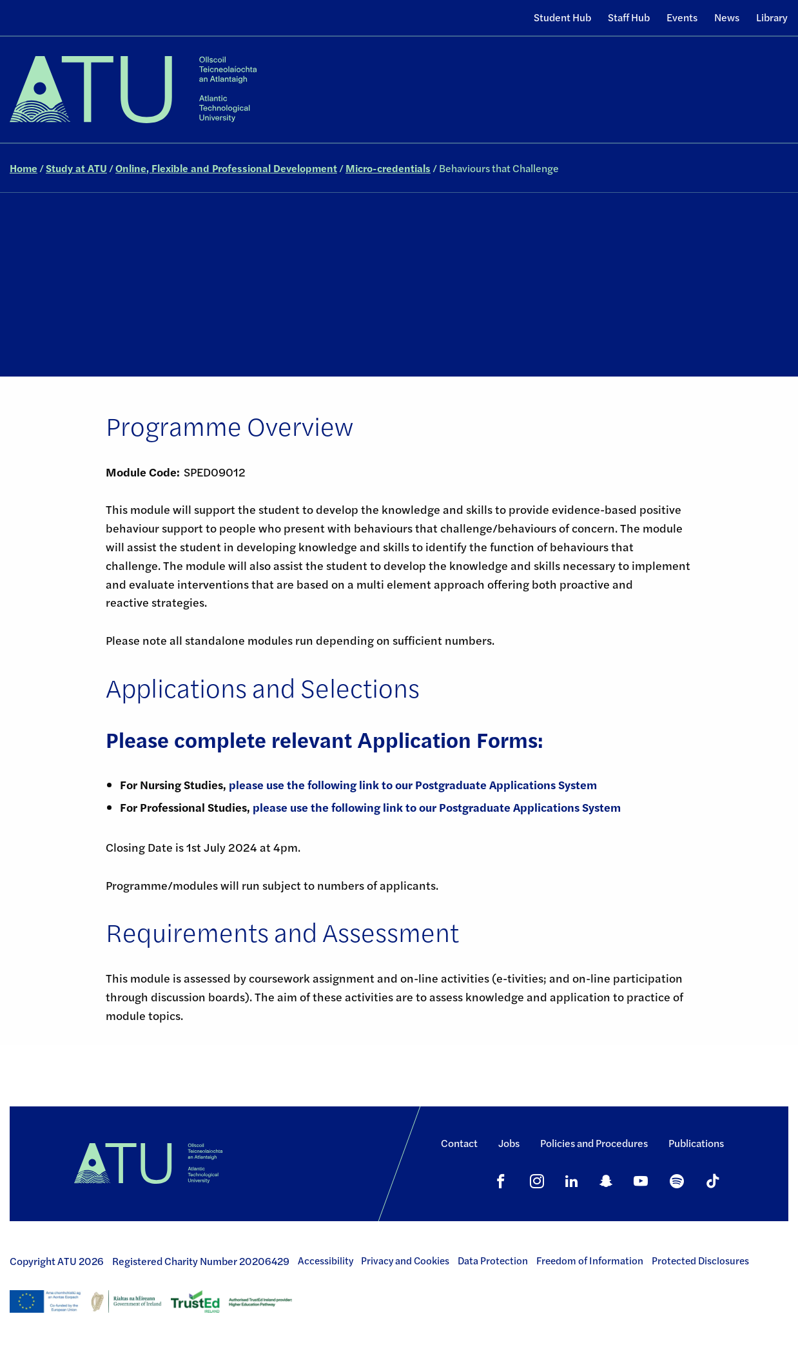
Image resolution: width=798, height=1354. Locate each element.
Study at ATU (76, 168)
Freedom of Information (589, 1260)
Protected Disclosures (700, 1260)
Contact (459, 1142)
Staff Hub (629, 17)
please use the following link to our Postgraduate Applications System (411, 784)
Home (23, 168)
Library (772, 17)
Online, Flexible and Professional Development (226, 168)
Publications (696, 1142)
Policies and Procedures (594, 1142)
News (726, 17)
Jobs (509, 1142)
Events (682, 17)
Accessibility (325, 1260)
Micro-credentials (388, 168)
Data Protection (493, 1260)
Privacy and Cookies (405, 1260)
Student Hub (562, 17)
